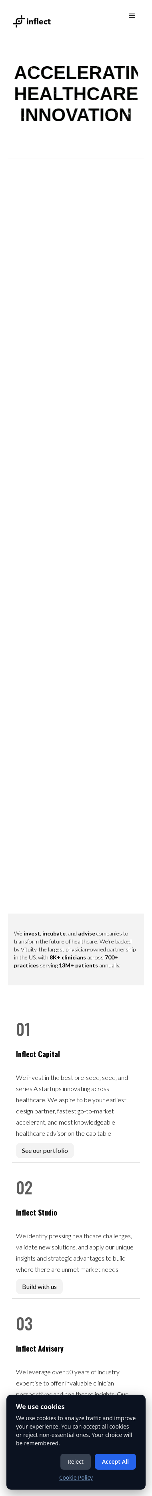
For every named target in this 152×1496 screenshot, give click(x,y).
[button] (132, 16)
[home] (30, 17)
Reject (76, 1461)
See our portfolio (45, 1150)
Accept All (115, 1461)
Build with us (39, 1286)
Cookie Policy (76, 1477)
